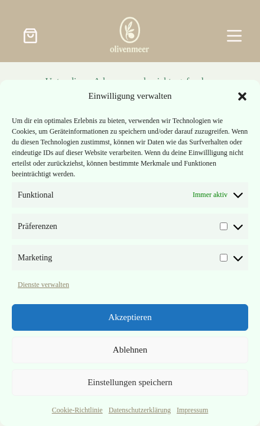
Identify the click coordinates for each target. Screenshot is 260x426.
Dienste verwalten (43, 284)
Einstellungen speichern (130, 382)
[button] (242, 96)
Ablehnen (130, 349)
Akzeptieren (129, 317)
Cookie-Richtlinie (77, 410)
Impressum (192, 410)
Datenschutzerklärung (140, 410)
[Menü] (234, 35)
